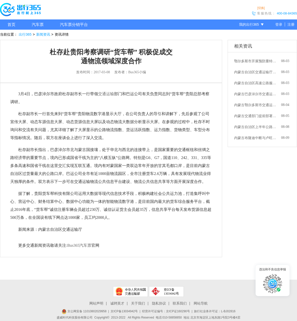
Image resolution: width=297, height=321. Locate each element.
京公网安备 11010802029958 (84, 311)
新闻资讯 (43, 34)
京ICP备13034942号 (124, 311)
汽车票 (38, 24)
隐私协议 (159, 303)
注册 (291, 24)
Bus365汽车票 (79, 245)
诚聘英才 (117, 303)
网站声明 (96, 303)
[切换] (261, 8)
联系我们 (180, 303)
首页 (11, 24)
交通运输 (106, 94)
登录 (278, 24)
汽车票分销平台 (74, 24)
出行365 (25, 34)
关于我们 (138, 303)
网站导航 (201, 303)
